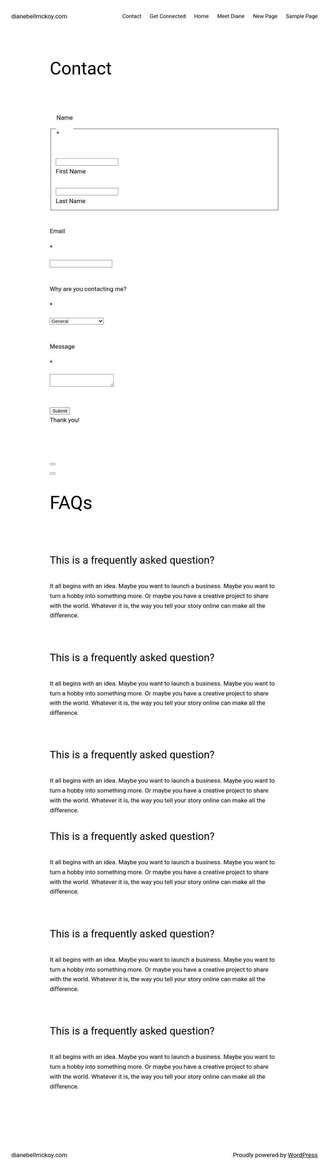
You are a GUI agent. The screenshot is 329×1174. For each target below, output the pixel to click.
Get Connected (168, 16)
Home (201, 16)
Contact (132, 16)
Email (57, 231)
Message (62, 346)
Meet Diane (230, 16)
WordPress (303, 1157)
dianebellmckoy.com (39, 16)
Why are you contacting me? (88, 288)
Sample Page (302, 16)
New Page (265, 16)
